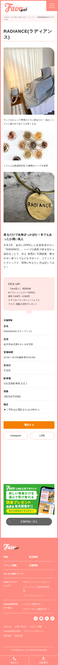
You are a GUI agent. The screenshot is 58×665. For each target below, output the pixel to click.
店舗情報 (33, 565)
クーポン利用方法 (31, 604)
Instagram (15, 435)
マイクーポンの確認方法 (35, 609)
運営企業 (19, 636)
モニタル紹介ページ (13, 573)
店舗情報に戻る (29, 521)
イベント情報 (10, 565)
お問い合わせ (21, 626)
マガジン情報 (36, 626)
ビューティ (32, 17)
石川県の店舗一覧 (18, 17)
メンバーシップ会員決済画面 (36, 589)
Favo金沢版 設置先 (12, 631)
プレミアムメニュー (33, 595)
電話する (29, 425)
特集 (6, 557)
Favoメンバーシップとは (35, 582)
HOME (6, 17)
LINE (42, 435)
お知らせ (8, 626)
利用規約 (8, 636)
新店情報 (33, 557)
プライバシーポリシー (34, 631)
